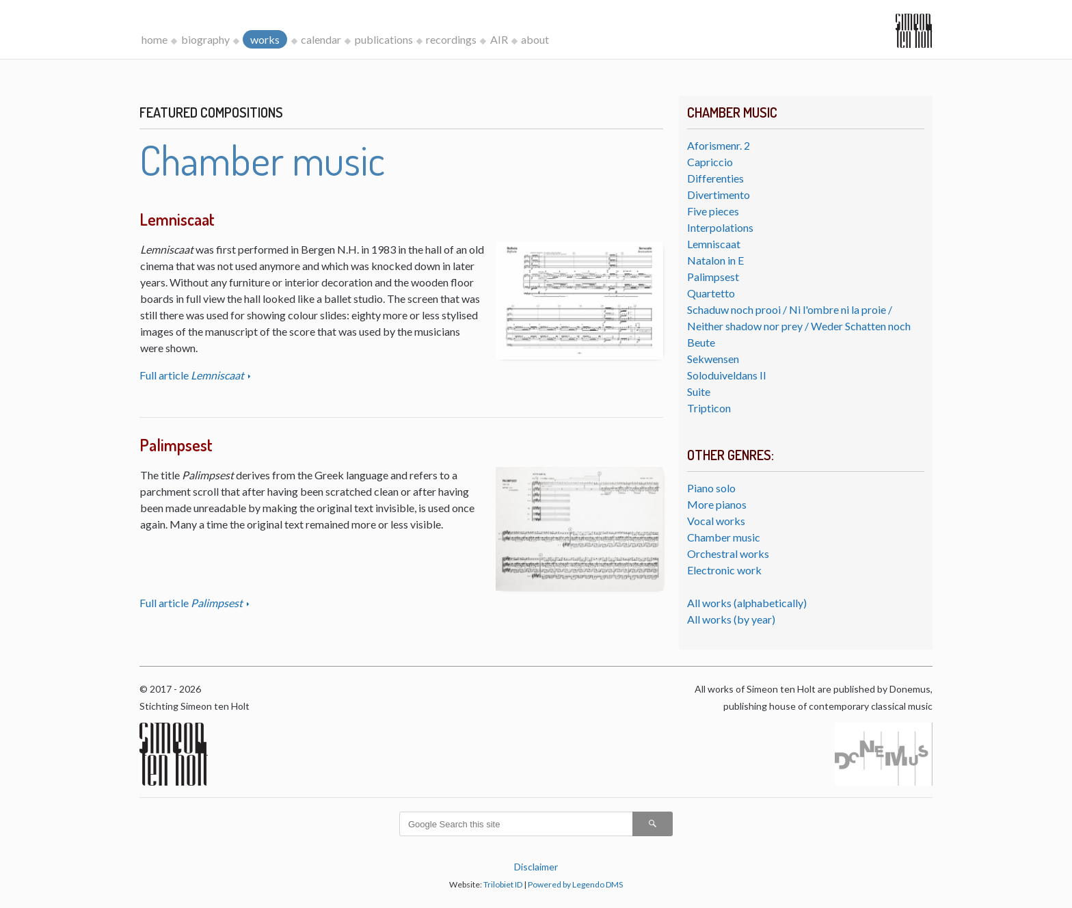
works (265, 39)
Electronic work (724, 569)
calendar (321, 39)
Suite (698, 391)
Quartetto (711, 292)
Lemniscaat (713, 243)
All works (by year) (731, 619)
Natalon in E (715, 260)
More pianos (717, 504)
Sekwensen (713, 358)
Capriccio (710, 161)
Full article (192, 375)
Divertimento (718, 194)
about (535, 39)
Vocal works (716, 520)
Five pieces (713, 210)
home (155, 39)
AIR (499, 39)
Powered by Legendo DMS (575, 884)
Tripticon (709, 407)
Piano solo (711, 487)
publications (384, 39)
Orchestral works (728, 553)
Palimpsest (713, 276)
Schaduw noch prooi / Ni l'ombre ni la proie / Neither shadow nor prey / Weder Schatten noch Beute (799, 326)
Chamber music (723, 537)
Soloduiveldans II (726, 375)
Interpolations (720, 227)
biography (205, 39)
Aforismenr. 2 (718, 145)
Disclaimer (536, 866)
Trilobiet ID (502, 884)
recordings (451, 39)
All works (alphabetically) (747, 602)
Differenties (715, 178)
